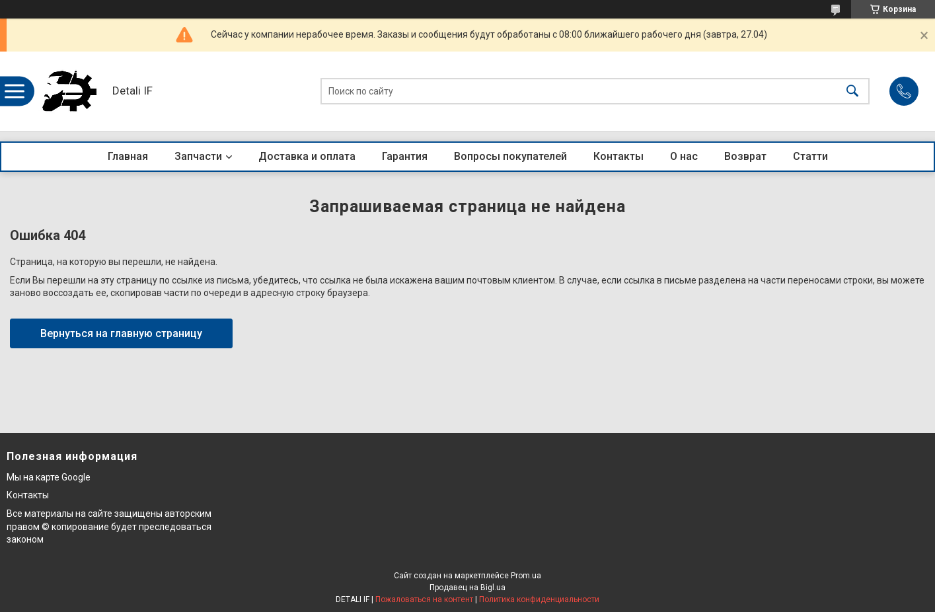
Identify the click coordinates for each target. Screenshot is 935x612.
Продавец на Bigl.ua (467, 587)
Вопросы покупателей (510, 156)
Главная (128, 156)
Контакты (618, 156)
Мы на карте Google (49, 477)
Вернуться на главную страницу (121, 333)
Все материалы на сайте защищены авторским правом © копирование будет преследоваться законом (109, 526)
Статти (810, 156)
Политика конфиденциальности (539, 599)
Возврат (745, 156)
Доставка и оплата (306, 156)
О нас (684, 156)
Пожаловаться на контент (424, 599)
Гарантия (405, 156)
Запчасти (198, 156)
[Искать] (852, 91)
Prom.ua (526, 575)
